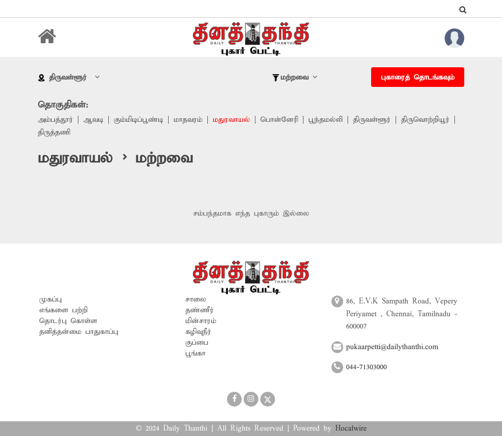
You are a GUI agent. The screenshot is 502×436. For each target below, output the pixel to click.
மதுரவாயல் (231, 120)
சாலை (195, 299)
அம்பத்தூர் (55, 120)
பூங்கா (195, 353)
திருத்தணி (54, 132)
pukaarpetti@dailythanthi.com (392, 347)
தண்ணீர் (199, 310)
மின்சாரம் (200, 321)
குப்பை (196, 343)
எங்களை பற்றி (63, 310)
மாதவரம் (188, 120)
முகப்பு (50, 299)
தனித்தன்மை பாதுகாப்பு (78, 332)
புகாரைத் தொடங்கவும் (417, 77)
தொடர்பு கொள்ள (68, 321)
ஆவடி (93, 120)
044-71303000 (366, 367)
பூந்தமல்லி (325, 120)
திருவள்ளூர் (372, 120)
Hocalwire (351, 428)
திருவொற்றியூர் (425, 120)
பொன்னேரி (279, 120)
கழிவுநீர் (198, 332)
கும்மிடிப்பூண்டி (138, 120)
